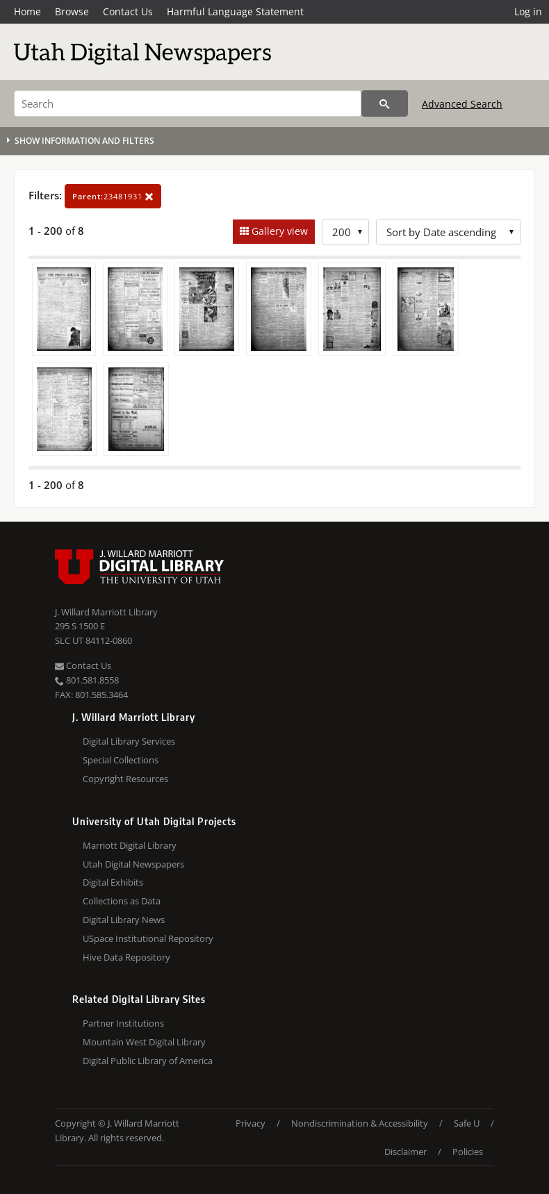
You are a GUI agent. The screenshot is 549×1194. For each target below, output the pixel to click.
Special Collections (120, 760)
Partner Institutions (123, 1023)
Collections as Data (122, 901)
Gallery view (278, 231)
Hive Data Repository (126, 957)
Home (27, 11)
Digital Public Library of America (148, 1060)
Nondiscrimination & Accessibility (359, 1123)
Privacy (250, 1123)
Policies (467, 1151)
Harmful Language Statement (235, 11)
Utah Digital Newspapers (133, 864)
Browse (72, 11)
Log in (528, 11)
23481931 (113, 196)
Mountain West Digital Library (144, 1042)
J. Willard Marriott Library (106, 612)
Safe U (467, 1123)
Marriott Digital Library (130, 845)
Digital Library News (124, 919)
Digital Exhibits (113, 882)
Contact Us (128, 11)
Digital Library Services (129, 741)
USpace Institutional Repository (148, 938)
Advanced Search (462, 103)
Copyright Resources (125, 778)
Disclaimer (405, 1151)
